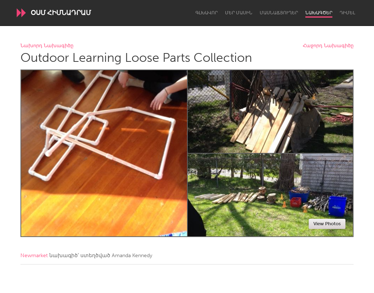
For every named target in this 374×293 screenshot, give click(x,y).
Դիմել (347, 12)
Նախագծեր (318, 12)
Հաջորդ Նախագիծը (328, 46)
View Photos (327, 223)
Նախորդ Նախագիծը (46, 46)
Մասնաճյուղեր (279, 12)
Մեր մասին (238, 12)
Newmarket (34, 255)
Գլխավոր (206, 12)
